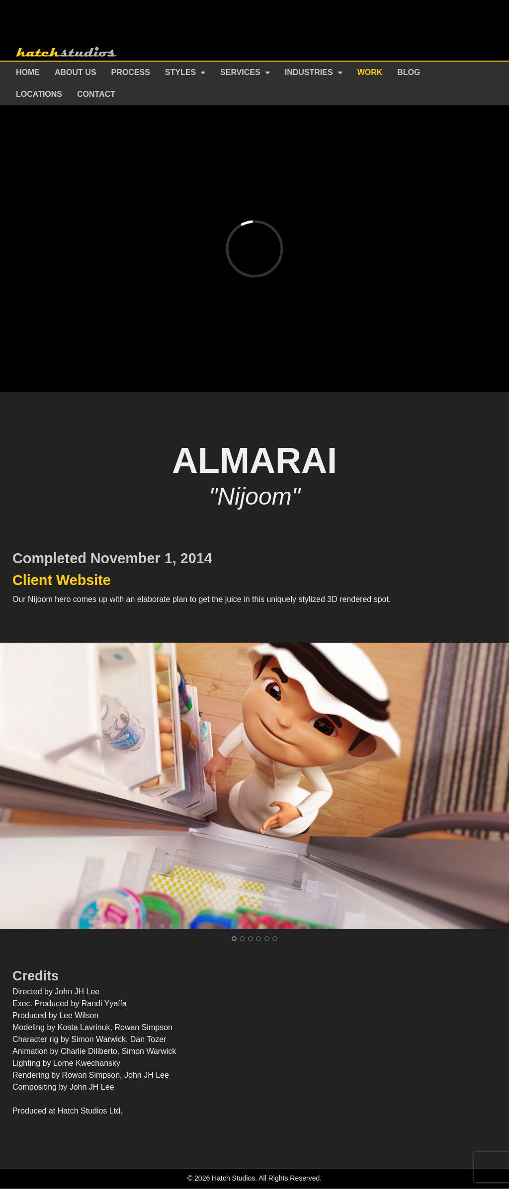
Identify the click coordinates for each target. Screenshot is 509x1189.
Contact (96, 94)
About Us (75, 72)
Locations (39, 94)
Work (370, 72)
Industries (309, 72)
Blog (408, 72)
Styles (180, 72)
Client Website (61, 580)
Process (130, 72)
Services (240, 72)
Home (28, 72)
